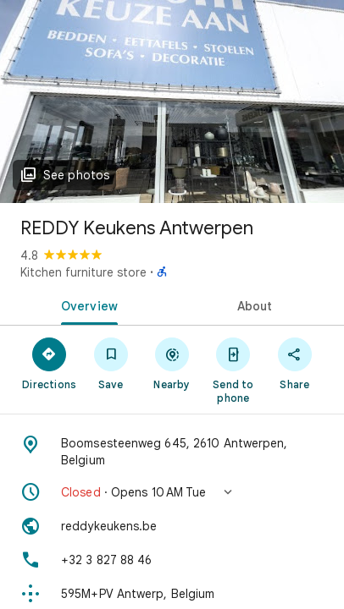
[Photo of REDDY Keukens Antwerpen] (172, 101)
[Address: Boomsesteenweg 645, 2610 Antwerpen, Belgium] (172, 451)
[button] (172, 492)
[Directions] (49, 363)
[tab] (86, 304)
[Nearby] (172, 363)
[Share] (294, 363)
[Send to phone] (233, 369)
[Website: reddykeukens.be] (172, 526)
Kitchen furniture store (83, 272)
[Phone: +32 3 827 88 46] (172, 560)
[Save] (110, 363)
